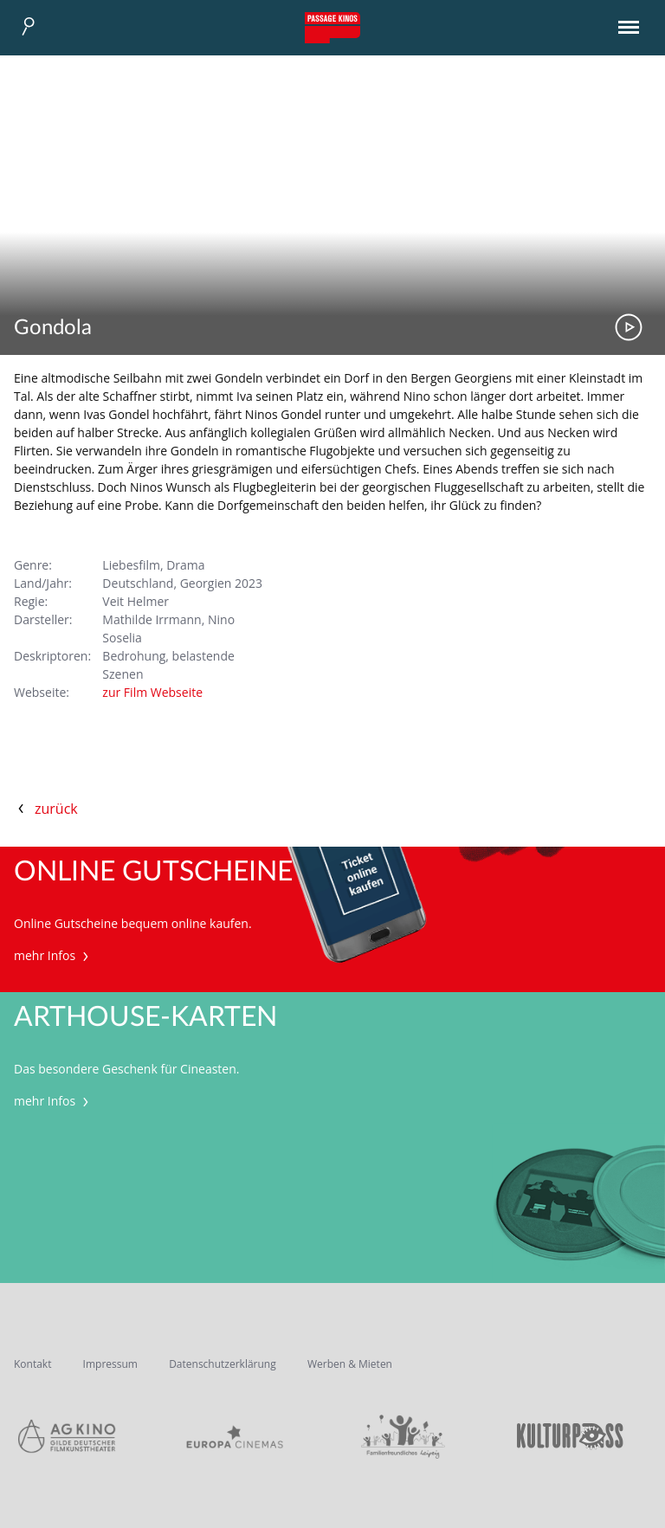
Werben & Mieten (349, 1364)
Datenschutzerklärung (222, 1364)
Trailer (628, 327)
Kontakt (32, 1364)
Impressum (110, 1364)
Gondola (53, 328)
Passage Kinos (332, 27)
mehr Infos (53, 955)
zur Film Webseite (152, 692)
